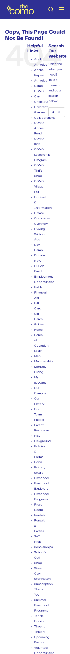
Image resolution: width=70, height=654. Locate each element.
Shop (38, 563)
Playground (42, 441)
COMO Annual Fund (39, 128)
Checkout (41, 101)
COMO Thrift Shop (39, 171)
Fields (38, 287)
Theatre (39, 626)
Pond (38, 462)
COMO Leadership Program (42, 155)
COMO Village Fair (39, 187)
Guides (39, 324)
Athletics (40, 80)
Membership (43, 361)
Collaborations (44, 117)
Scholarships (43, 547)
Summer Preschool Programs (41, 605)
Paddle (39, 419)
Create (39, 213)
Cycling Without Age (40, 234)
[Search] (53, 112)
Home (38, 329)
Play (37, 435)
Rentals (39, 515)
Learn (38, 350)
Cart (37, 96)
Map (37, 356)
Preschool (41, 478)
